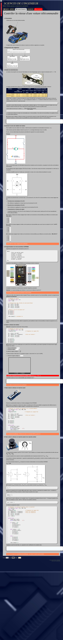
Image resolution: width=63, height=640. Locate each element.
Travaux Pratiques (21, 9)
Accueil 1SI (30, 9)
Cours (6, 9)
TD (12, 9)
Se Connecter (38, 9)
